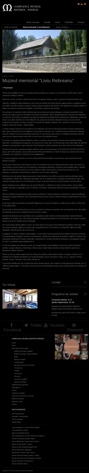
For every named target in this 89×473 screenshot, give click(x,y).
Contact (80, 22)
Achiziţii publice (19, 362)
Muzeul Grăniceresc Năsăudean (22, 450)
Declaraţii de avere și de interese (24, 365)
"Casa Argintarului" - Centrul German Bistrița (25, 427)
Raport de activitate (20, 382)
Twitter (36, 325)
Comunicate (18, 373)
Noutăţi (47, 22)
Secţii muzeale (32, 22)
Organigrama (16, 387)
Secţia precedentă (10, 27)
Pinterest (75, 330)
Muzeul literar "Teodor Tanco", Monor (23, 452)
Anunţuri (16, 371)
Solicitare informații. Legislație (23, 351)
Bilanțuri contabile (19, 359)
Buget (16, 357)
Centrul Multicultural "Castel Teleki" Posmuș (25, 441)
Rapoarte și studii (17, 401)
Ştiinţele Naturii (16, 422)
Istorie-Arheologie (17, 419)
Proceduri (17, 376)
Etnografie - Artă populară (20, 416)
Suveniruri (71, 347)
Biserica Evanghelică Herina (20, 433)
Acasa (14, 343)
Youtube (57, 325)
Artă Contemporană (18, 414)
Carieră (14, 390)
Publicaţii (69, 22)
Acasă (4, 76)
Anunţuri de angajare (20, 379)
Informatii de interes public (20, 348)
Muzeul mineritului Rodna (20, 464)
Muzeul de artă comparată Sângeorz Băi (24, 447)
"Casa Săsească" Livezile (20, 430)
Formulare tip (18, 368)
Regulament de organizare (20, 385)
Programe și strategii (18, 393)
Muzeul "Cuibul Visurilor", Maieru (22, 444)
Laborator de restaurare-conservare (23, 396)
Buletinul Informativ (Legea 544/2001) (26, 354)
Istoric (57, 22)
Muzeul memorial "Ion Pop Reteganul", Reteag (26, 458)
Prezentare (9, 88)
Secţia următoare (62, 27)
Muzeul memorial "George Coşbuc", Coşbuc (25, 455)
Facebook (13, 330)
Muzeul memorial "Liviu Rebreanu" (22, 461)
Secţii (11, 76)
